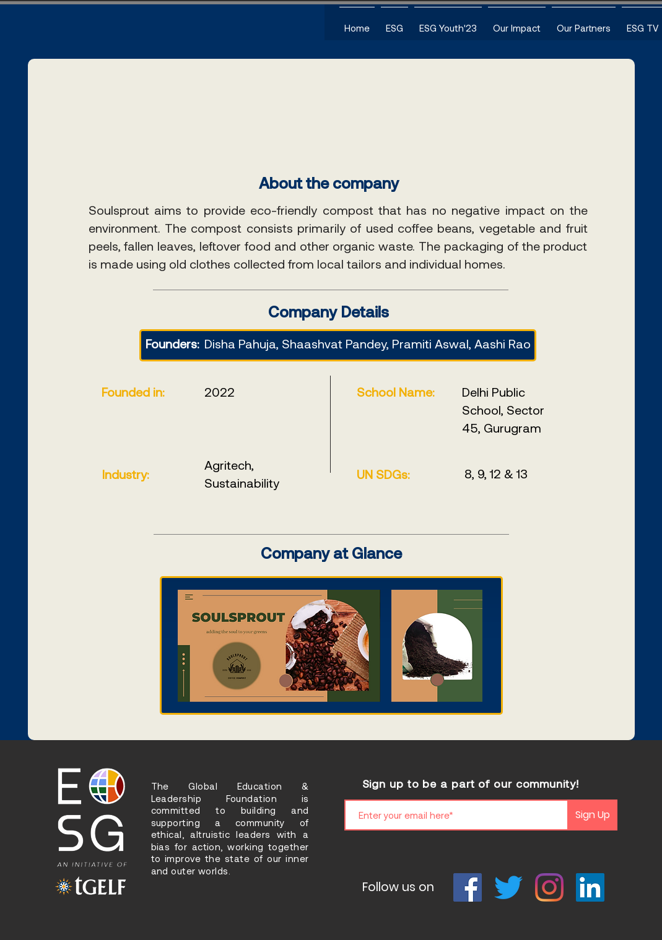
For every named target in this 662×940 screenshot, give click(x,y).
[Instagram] (549, 887)
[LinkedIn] (590, 887)
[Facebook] (467, 887)
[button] (394, 22)
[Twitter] (508, 887)
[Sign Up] (592, 815)
